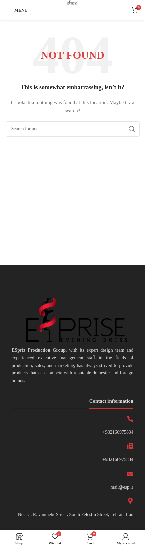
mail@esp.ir (122, 487)
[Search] (73, 129)
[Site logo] (72, 9)
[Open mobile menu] (16, 10)
